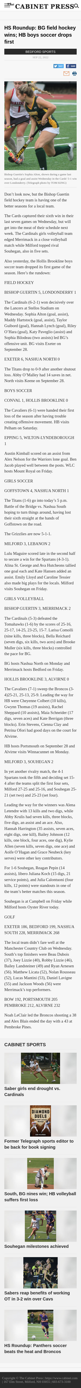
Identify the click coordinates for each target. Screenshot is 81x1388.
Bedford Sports (40, 51)
